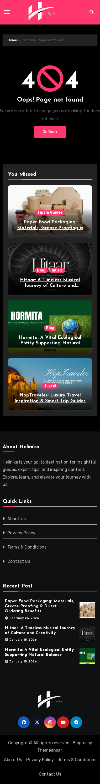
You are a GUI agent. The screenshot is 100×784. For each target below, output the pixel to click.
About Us (16, 518)
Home (12, 40)
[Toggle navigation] (7, 12)
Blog (41, 270)
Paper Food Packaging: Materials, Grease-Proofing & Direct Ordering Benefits (50, 228)
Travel (50, 385)
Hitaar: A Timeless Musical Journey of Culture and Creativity (50, 286)
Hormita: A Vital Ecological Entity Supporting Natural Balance (50, 343)
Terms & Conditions (27, 547)
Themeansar (49, 750)
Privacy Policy (21, 532)
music (57, 270)
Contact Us (18, 561)
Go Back (50, 132)
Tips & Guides (50, 212)
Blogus (79, 742)
